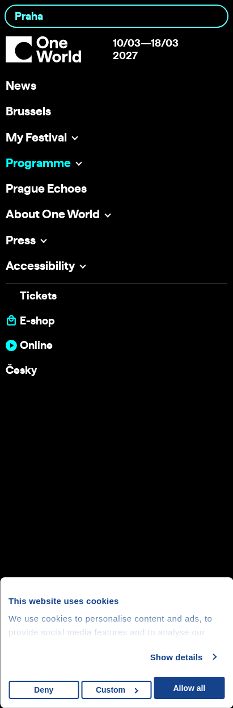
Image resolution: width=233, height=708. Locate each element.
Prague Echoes (46, 188)
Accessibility (40, 265)
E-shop (37, 321)
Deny (43, 689)
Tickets (38, 296)
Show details (176, 657)
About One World (53, 213)
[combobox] (116, 16)
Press (21, 240)
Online (36, 345)
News (21, 85)
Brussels (28, 111)
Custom (117, 689)
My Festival (36, 137)
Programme (38, 162)
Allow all (189, 688)
